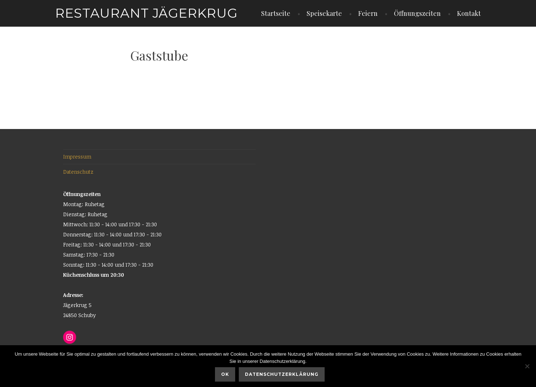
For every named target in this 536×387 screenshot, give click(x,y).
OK (225, 374)
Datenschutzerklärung (281, 374)
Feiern (368, 13)
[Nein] (527, 366)
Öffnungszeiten (417, 13)
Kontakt (469, 13)
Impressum (77, 156)
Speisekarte (324, 13)
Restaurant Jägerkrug (146, 13)
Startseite (275, 13)
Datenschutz (78, 171)
